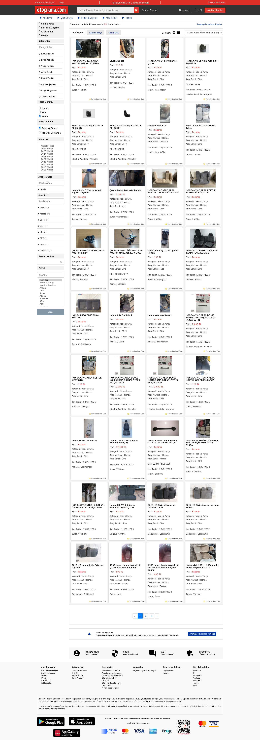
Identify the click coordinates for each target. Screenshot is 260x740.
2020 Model (51, 164)
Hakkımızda (46, 683)
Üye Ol (198, 10)
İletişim (166, 673)
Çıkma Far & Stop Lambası (112, 675)
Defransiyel (106, 685)
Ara (50, 311)
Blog (62, 2)
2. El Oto (75, 673)
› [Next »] (157, 616)
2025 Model (51, 151)
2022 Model (51, 159)
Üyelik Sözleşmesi (48, 673)
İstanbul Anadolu (50, 285)
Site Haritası (46, 680)
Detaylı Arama (149, 10)
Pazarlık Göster (50, 128)
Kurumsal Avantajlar (45, 2)
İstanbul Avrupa (50, 282)
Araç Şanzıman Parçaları (112, 673)
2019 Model (51, 167)
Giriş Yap (184, 10)
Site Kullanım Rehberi (49, 670)
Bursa (50, 293)
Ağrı (50, 304)
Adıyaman (50, 298)
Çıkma (45, 108)
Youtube (196, 678)
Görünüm (166, 33)
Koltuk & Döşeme (88, 18)
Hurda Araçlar (77, 678)
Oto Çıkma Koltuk (109, 678)
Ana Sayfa (46, 18)
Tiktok (195, 683)
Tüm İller (50, 280)
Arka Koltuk (110, 18)
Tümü (45, 116)
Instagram (197, 675)
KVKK (43, 678)
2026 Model (51, 148)
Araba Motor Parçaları (111, 670)
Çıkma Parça (65, 18)
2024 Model (51, 154)
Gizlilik (44, 675)
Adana (50, 296)
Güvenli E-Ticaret (216, 2)
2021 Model (51, 162)
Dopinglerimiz (168, 670)
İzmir (50, 290)
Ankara (50, 288)
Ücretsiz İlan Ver (215, 10)
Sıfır (44, 112)
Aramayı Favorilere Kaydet (209, 24)
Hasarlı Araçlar (78, 675)
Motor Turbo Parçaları (111, 688)
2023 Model (51, 156)
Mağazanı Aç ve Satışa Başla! (144, 670)
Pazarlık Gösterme (51, 133)
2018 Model (51, 169)
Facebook (197, 670)
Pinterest (197, 680)
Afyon (50, 301)
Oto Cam (105, 680)
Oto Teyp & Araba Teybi (111, 683)
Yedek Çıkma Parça (79, 670)
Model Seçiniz (51, 146)
